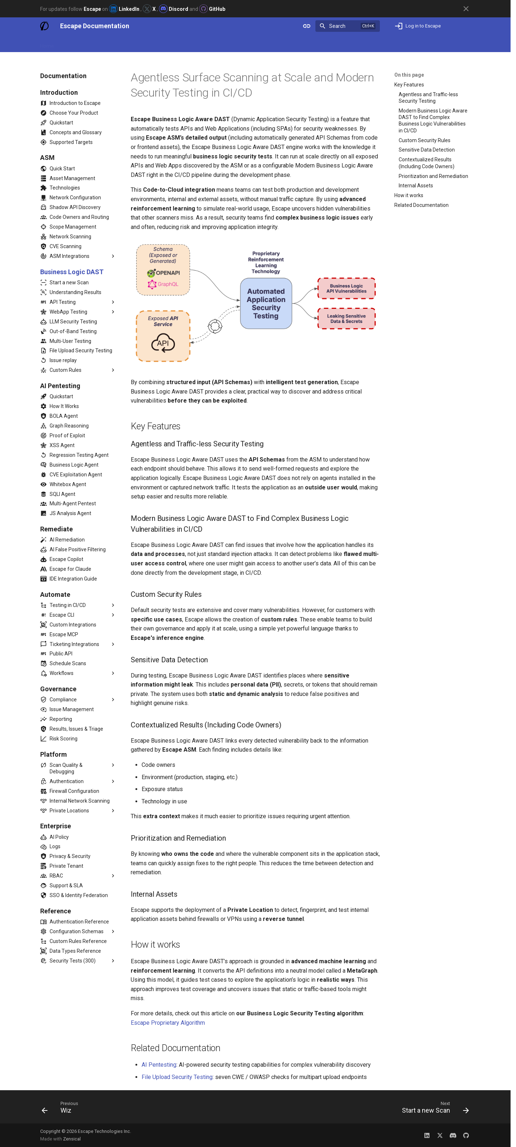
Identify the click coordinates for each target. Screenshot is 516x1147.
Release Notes (123, 44)
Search (337, 26)
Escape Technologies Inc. (104, 1131)
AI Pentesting (159, 1064)
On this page (409, 75)
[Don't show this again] (466, 8)
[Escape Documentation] (44, 26)
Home (47, 44)
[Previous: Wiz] (62, 1109)
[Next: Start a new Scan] (433, 1109)
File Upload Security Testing (177, 1077)
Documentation (80, 44)
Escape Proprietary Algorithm (168, 1022)
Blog (153, 44)
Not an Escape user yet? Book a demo (423, 44)
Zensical (72, 1139)
